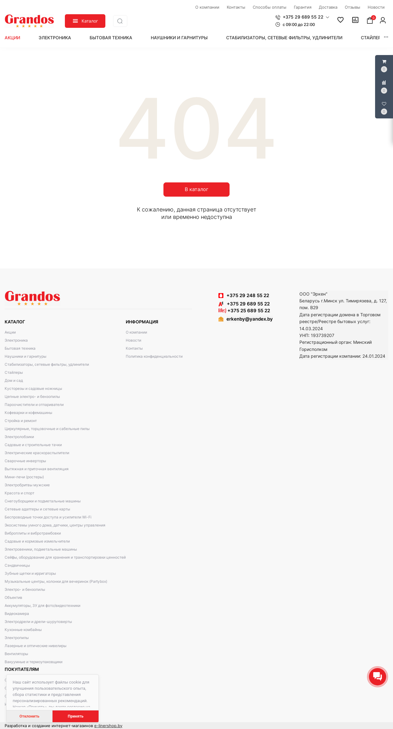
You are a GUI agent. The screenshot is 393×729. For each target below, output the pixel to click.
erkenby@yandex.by (249, 319)
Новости (133, 340)
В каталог (196, 189)
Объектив (13, 597)
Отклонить (29, 716)
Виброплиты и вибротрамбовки (33, 533)
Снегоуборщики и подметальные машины (43, 501)
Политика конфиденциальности (154, 356)
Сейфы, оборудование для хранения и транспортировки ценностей (65, 557)
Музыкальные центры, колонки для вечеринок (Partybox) (56, 581)
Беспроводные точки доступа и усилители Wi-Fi (48, 517)
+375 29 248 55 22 (247, 295)
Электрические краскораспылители (37, 452)
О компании (136, 332)
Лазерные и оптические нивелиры (35, 645)
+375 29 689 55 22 (244, 304)
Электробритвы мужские (27, 485)
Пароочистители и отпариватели (34, 404)
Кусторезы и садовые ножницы (33, 388)
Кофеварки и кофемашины (28, 412)
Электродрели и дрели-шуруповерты (38, 621)
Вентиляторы (16, 653)
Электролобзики (19, 436)
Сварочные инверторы (25, 460)
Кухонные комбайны (23, 629)
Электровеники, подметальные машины (41, 549)
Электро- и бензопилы (25, 589)
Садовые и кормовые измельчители (37, 541)
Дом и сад (14, 380)
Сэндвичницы (17, 565)
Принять (75, 716)
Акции (12, 37)
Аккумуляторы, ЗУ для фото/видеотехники (42, 605)
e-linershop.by (108, 725)
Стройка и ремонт (21, 420)
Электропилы (17, 637)
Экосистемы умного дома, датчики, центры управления (55, 525)
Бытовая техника (111, 37)
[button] (302, 17)
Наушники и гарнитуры (179, 37)
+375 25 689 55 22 (244, 310)
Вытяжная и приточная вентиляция (37, 469)
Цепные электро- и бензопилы (32, 396)
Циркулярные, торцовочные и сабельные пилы (47, 428)
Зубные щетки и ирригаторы (30, 573)
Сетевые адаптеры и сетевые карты (37, 509)
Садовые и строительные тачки (33, 444)
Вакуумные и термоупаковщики (33, 661)
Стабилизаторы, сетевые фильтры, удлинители (284, 37)
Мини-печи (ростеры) (24, 477)
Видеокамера (17, 613)
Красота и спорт (19, 493)
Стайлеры (373, 37)
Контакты (134, 348)
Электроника (55, 37)
